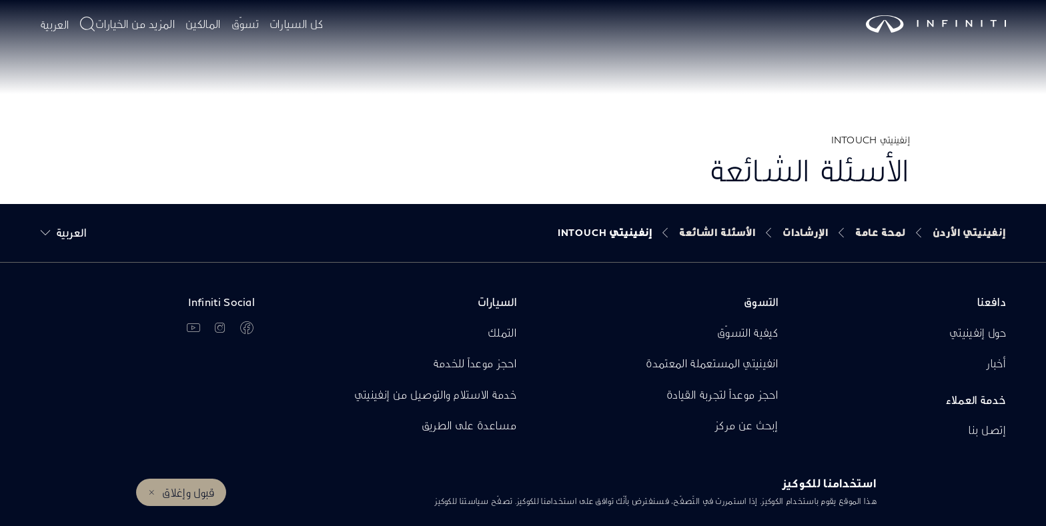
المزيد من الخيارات (135, 23)
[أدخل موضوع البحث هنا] (87, 24)
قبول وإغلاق (188, 492)
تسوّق (245, 23)
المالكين (203, 23)
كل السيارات (297, 23)
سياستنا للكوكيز (461, 501)
